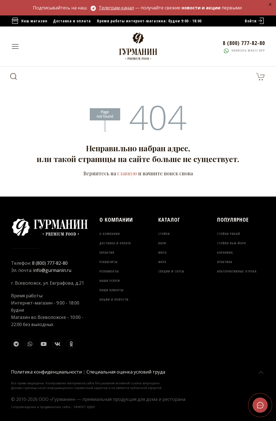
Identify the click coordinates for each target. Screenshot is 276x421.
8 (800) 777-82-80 (50, 263)
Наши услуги (109, 281)
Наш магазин (29, 21)
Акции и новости (113, 299)
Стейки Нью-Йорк (231, 243)
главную (127, 173)
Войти (255, 21)
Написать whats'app (244, 50)
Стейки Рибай (228, 234)
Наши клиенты (111, 290)
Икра (162, 262)
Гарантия (106, 252)
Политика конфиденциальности (46, 372)
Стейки (164, 234)
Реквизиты (108, 262)
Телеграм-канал (112, 8)
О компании (109, 234)
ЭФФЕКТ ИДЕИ (84, 407)
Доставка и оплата (72, 20)
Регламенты (109, 271)
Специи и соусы (171, 271)
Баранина (225, 252)
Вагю (162, 243)
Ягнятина (224, 262)
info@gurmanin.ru (52, 270)
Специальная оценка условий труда (125, 372)
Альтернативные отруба (237, 271)
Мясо (162, 252)
